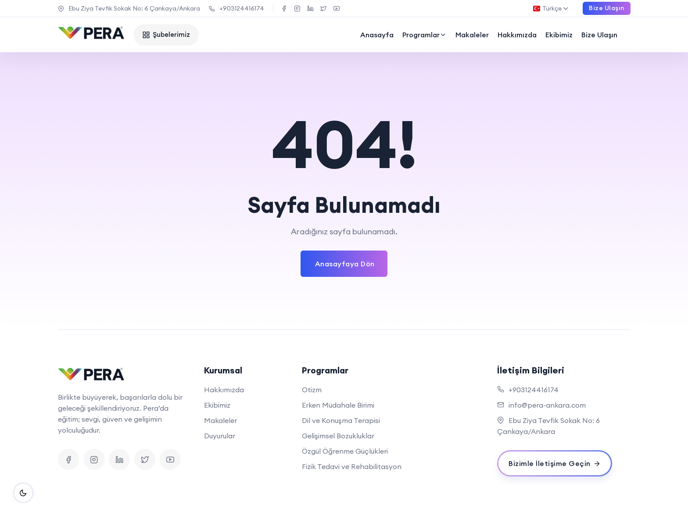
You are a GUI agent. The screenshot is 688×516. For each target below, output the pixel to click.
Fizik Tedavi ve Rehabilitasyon (351, 466)
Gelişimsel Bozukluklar (338, 435)
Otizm (312, 389)
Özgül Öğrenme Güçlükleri (345, 451)
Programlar (424, 34)
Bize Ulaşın (599, 34)
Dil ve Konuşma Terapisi (341, 420)
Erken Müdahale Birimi (338, 405)
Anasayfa (377, 34)
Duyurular (219, 435)
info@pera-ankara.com (547, 405)
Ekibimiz (559, 34)
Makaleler (472, 34)
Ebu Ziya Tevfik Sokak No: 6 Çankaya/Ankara (129, 8)
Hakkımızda (517, 34)
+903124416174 (236, 8)
